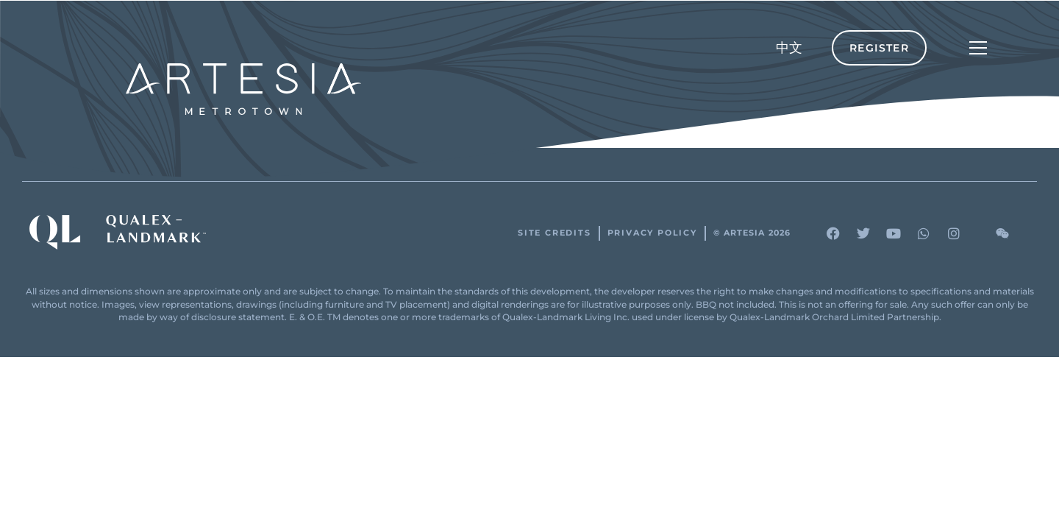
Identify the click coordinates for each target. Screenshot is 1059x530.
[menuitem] (789, 48)
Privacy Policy (652, 233)
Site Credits (554, 233)
